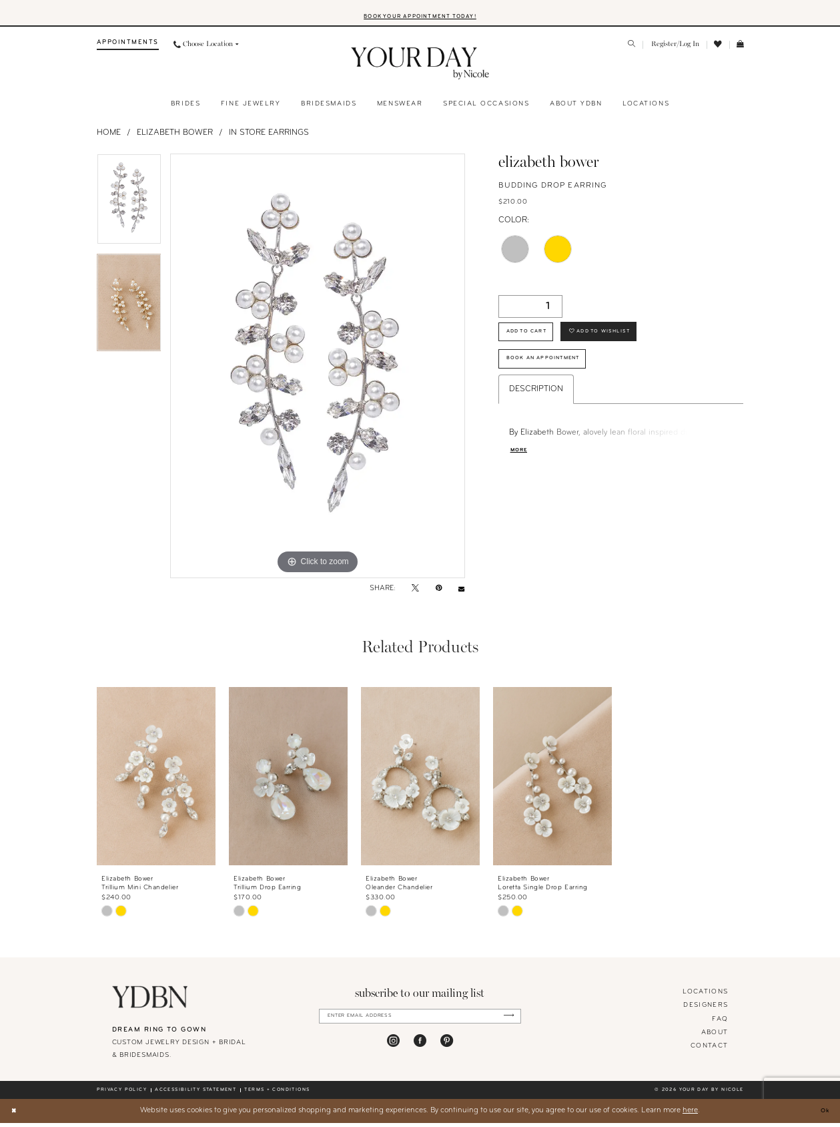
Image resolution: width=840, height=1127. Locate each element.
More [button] (521, 470)
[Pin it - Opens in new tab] (438, 593)
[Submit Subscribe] (505, 1021)
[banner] (420, 68)
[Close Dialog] (15, 1115)
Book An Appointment (556, 374)
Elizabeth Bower (175, 137)
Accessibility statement (195, 1094)
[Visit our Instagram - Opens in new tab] (393, 1049)
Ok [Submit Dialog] (822, 1114)
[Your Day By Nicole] (150, 1001)
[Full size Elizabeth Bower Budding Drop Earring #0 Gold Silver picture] (317, 370)
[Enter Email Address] (420, 1022)
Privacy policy (122, 1094)
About (715, 1036)
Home (109, 137)
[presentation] (156, 780)
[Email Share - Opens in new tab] (461, 593)
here (690, 1114)
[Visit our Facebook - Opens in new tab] (420, 1049)
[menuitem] (127, 49)
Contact (709, 1050)
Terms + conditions (277, 1094)
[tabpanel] (129, 208)
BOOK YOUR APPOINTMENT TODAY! (420, 19)
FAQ (720, 1023)
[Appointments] (127, 49)
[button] (675, 49)
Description (536, 408)
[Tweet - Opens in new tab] (415, 593)
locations (705, 996)
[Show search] (631, 49)
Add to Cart (535, 340)
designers (705, 1009)
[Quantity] (530, 310)
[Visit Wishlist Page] (718, 49)
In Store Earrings (269, 137)
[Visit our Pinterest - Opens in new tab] (447, 1049)
